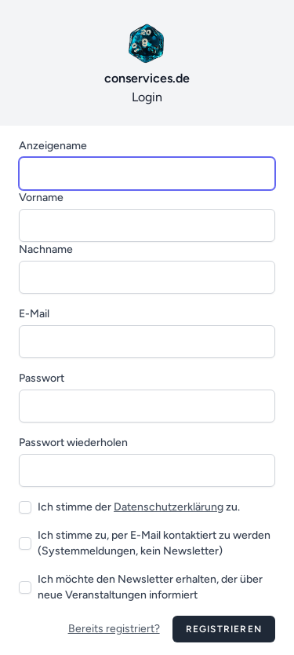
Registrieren (224, 629)
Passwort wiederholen (73, 442)
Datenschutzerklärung (168, 507)
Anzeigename (53, 145)
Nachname (46, 249)
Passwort (41, 378)
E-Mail (34, 313)
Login (147, 61)
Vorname (41, 197)
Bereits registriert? (114, 628)
